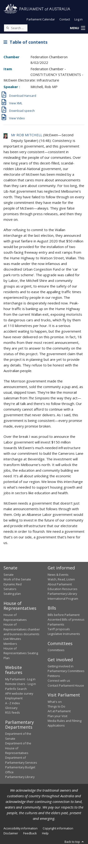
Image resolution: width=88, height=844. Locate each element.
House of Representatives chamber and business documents (22, 629)
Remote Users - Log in (20, 684)
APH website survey (19, 693)
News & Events (58, 574)
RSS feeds (12, 712)
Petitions (54, 676)
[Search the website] (15, 27)
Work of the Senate (17, 579)
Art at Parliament (59, 711)
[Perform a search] (7, 27)
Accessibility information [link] (21, 828)
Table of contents (25, 42)
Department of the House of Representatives (18, 748)
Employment (14, 698)
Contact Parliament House (66, 685)
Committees (56, 650)
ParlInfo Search (16, 689)
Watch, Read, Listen (61, 579)
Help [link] (45, 833)
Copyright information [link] (58, 828)
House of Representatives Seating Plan (21, 653)
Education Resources (62, 589)
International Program (63, 598)
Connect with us (59, 680)
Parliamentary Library (62, 593)
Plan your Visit (57, 716)
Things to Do (56, 706)
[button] (77, 28)
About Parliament (60, 584)
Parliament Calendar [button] (41, 19)
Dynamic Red (13, 584)
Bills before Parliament (64, 615)
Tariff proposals (59, 629)
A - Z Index (12, 703)
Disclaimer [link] (11, 833)
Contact (64, 19)
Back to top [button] (74, 842)
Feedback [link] (30, 833)
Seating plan (12, 593)
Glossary (11, 708)
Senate (9, 574)
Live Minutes (12, 639)
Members (10, 644)
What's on (55, 702)
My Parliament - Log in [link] (20, 679)
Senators (10, 589)
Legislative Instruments (64, 634)
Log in (78, 19)
